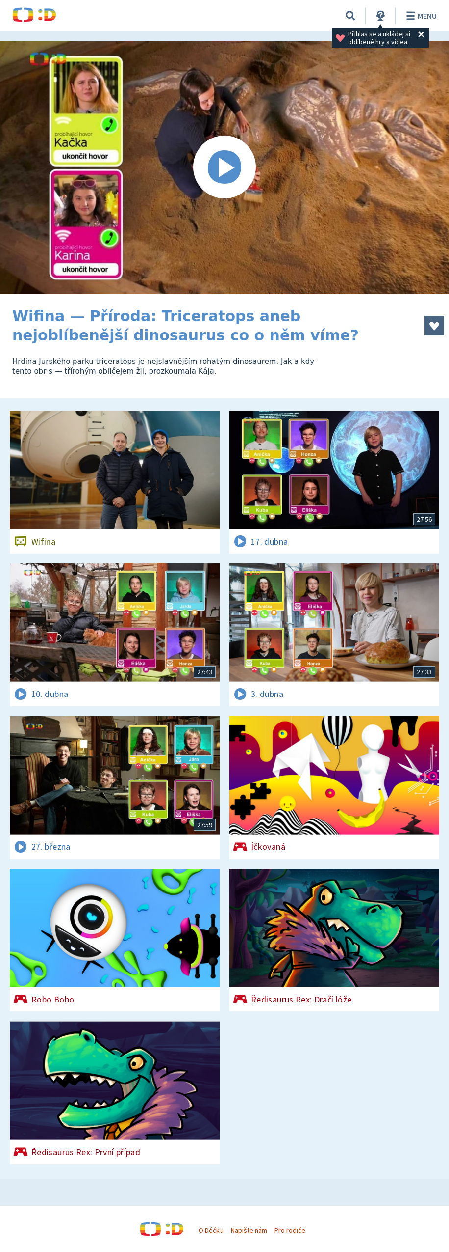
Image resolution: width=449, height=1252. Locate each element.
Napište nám (249, 1230)
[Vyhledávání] (350, 15)
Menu (420, 15)
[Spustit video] (224, 167)
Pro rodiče (289, 1230)
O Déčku (211, 1230)
